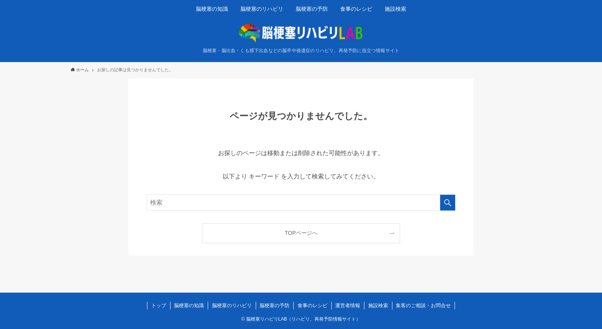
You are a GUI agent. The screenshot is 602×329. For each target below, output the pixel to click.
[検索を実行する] (447, 203)
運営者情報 (347, 305)
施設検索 (378, 305)
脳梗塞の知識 (189, 305)
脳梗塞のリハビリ (232, 305)
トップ (158, 305)
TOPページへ (300, 233)
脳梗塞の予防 (274, 305)
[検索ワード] (301, 203)
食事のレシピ (312, 305)
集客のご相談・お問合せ (423, 305)
